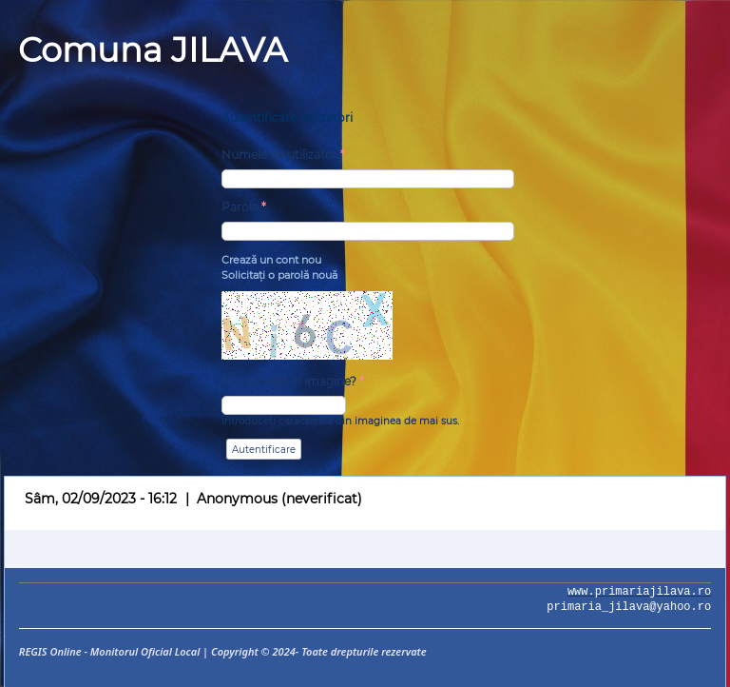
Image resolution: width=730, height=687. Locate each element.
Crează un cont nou (271, 259)
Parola (243, 207)
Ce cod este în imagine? (292, 381)
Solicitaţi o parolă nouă (279, 275)
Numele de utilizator (283, 154)
